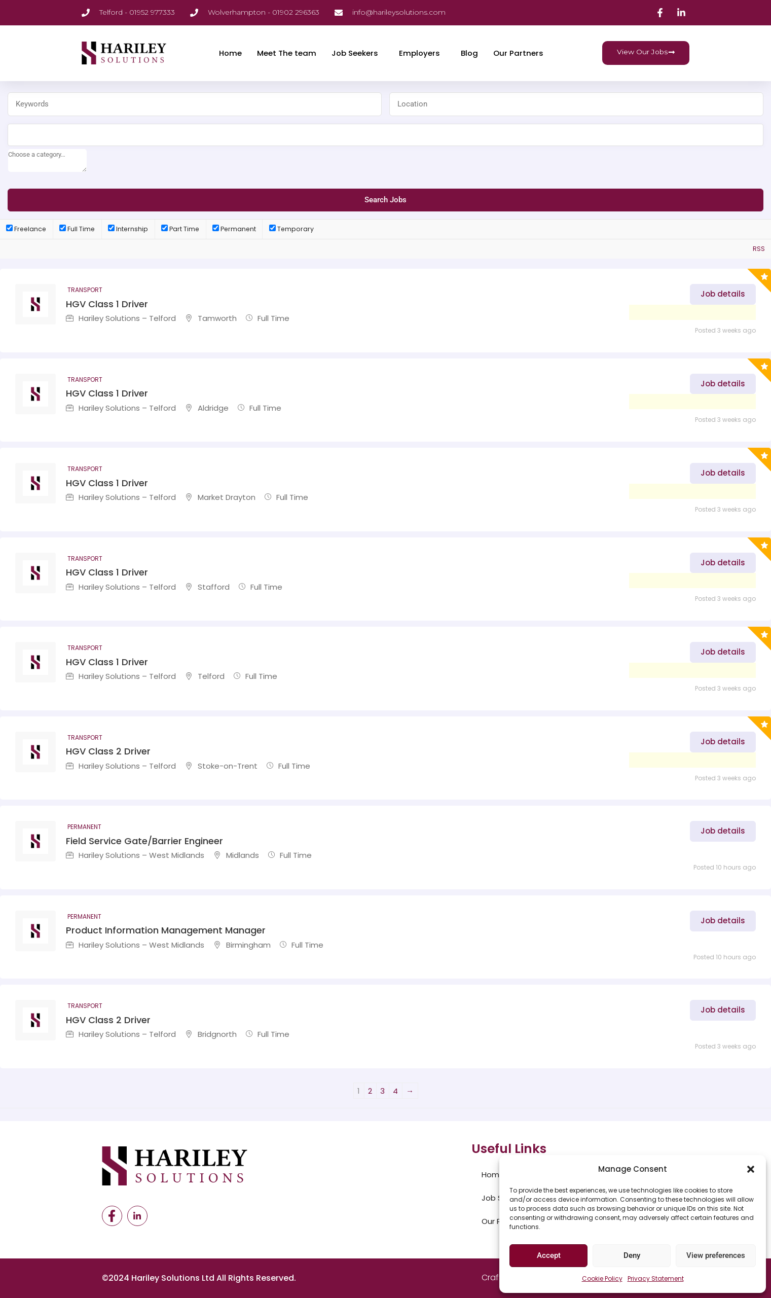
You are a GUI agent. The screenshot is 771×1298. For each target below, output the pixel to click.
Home (230, 53)
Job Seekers (355, 53)
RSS (759, 248)
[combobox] (385, 135)
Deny (631, 1255)
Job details (723, 294)
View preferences (715, 1255)
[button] (751, 1169)
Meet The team (286, 53)
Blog (469, 53)
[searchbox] (47, 160)
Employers (419, 53)
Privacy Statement (656, 1278)
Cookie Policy (602, 1278)
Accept (549, 1255)
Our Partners (518, 53)
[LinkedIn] (137, 1216)
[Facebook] (112, 1216)
